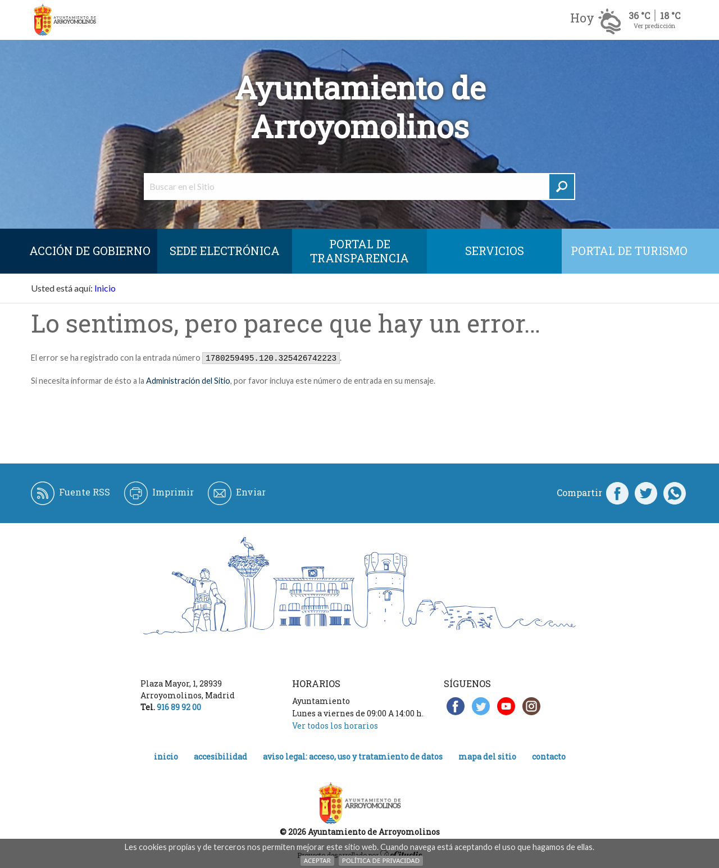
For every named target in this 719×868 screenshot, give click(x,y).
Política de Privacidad (381, 860)
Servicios (494, 250)
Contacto (549, 756)
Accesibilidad (220, 756)
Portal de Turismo (629, 250)
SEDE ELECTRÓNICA (225, 250)
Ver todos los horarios (335, 725)
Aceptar (317, 860)
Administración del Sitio (188, 380)
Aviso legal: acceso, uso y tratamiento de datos (353, 756)
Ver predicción (654, 25)
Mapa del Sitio (487, 756)
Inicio (105, 288)
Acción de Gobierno (90, 250)
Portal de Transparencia (359, 251)
